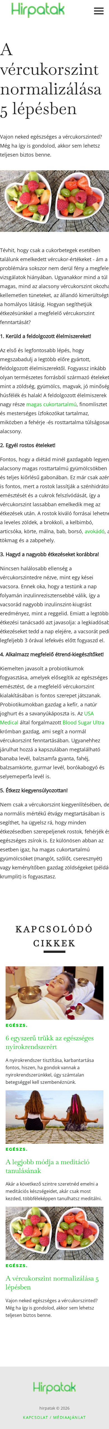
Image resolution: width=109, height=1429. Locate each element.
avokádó (95, 531)
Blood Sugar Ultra (83, 722)
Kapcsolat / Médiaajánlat (54, 1417)
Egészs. (17, 1025)
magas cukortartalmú (51, 404)
